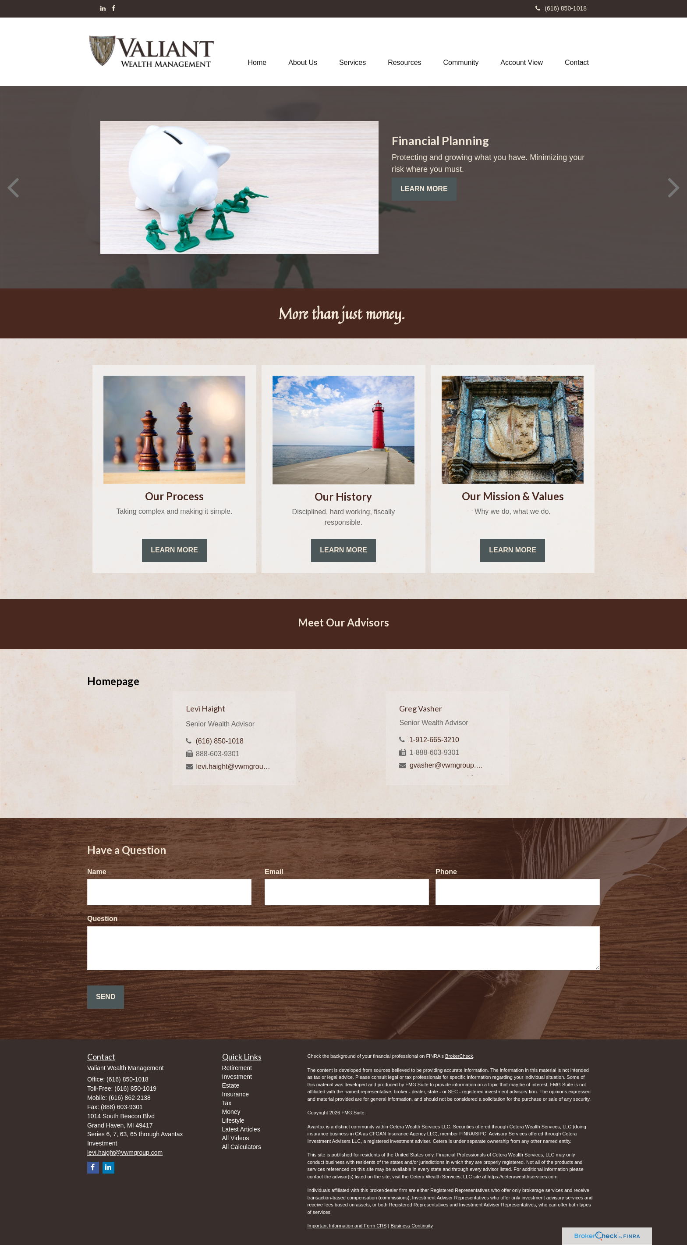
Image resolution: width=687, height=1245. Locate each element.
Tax (227, 1102)
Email (274, 871)
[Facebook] (113, 8)
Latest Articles (241, 1129)
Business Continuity (411, 1225)
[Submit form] (105, 997)
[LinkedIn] (103, 8)
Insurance (235, 1094)
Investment (237, 1076)
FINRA (466, 1133)
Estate (231, 1085)
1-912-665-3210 (434, 739)
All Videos (235, 1138)
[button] (302, 51)
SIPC (480, 1133)
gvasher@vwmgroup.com (448, 765)
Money (231, 1111)
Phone (446, 871)
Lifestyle (233, 1120)
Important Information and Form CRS (347, 1225)
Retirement (237, 1067)
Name (96, 871)
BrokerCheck (459, 1056)
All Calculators (241, 1146)
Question (102, 918)
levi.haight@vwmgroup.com (234, 766)
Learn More (424, 188)
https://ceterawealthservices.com (523, 1176)
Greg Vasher (420, 708)
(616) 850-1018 (561, 8)
